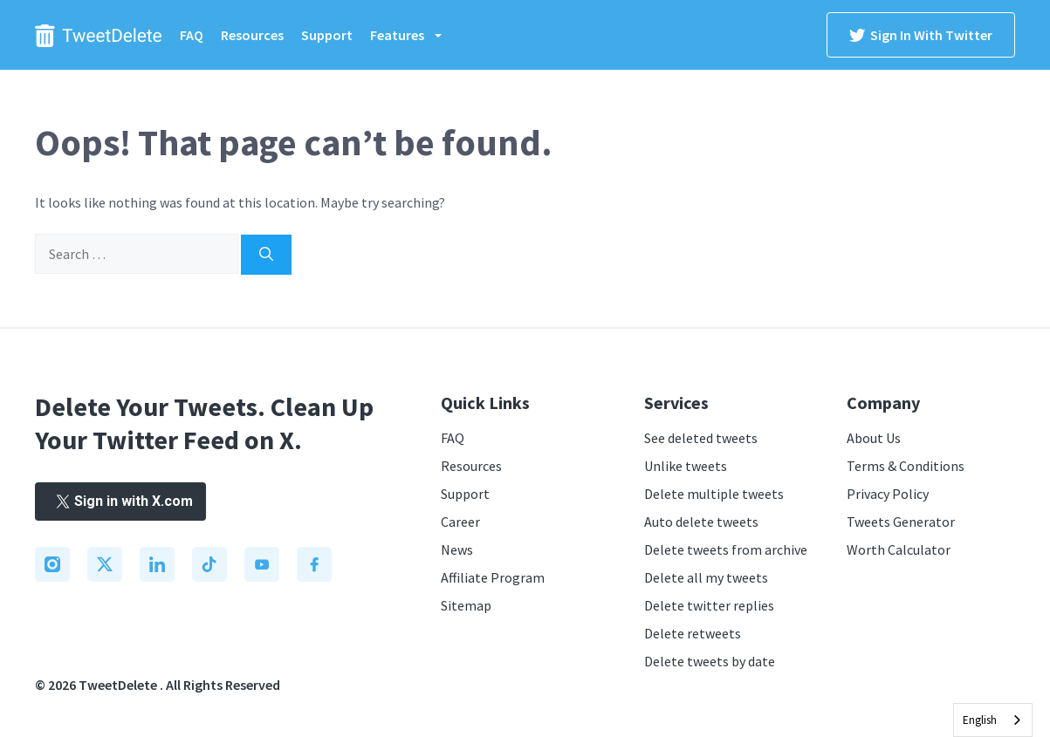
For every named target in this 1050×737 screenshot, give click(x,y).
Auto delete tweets (701, 521)
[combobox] (993, 720)
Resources (252, 35)
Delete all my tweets (706, 577)
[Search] (266, 255)
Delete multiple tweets (714, 493)
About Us (874, 438)
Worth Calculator (898, 549)
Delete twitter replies (709, 605)
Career (460, 521)
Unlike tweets (685, 465)
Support (327, 35)
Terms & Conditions (905, 465)
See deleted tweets (701, 438)
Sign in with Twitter (920, 35)
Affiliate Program (493, 577)
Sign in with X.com (120, 501)
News (457, 549)
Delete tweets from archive (725, 549)
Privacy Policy (888, 493)
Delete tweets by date (709, 661)
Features (414, 35)
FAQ (191, 35)
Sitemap (466, 605)
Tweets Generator (901, 521)
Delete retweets (692, 633)
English (980, 720)
